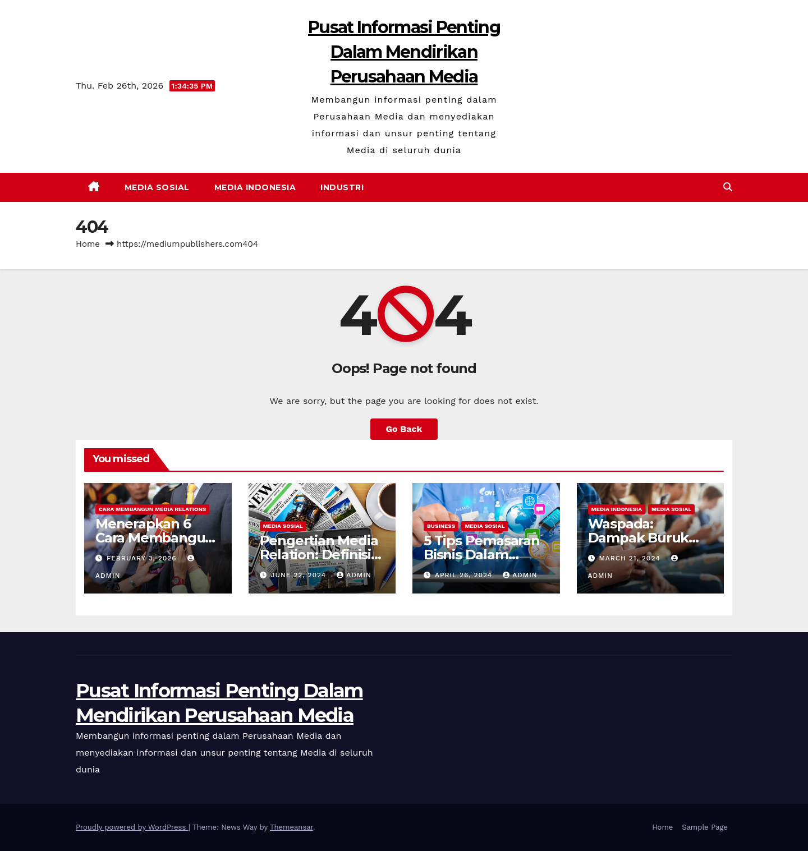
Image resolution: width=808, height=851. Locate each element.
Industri (342, 187)
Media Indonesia (255, 187)
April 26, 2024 (465, 575)
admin (354, 575)
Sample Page (705, 827)
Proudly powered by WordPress (132, 827)
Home (88, 244)
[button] (727, 187)
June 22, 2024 (299, 575)
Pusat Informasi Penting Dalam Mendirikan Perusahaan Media (404, 52)
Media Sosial (157, 187)
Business (441, 526)
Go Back (404, 429)
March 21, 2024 (631, 558)
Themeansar (291, 827)
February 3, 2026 (143, 558)
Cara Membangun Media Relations (152, 509)
